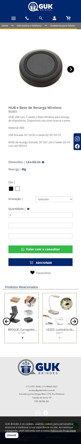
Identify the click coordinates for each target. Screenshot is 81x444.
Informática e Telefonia (29, 25)
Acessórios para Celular (62, 25)
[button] (70, 69)
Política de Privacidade (63, 430)
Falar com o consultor (40, 249)
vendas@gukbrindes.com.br (42, 390)
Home (5, 25)
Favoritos (40, 273)
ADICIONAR (40, 262)
